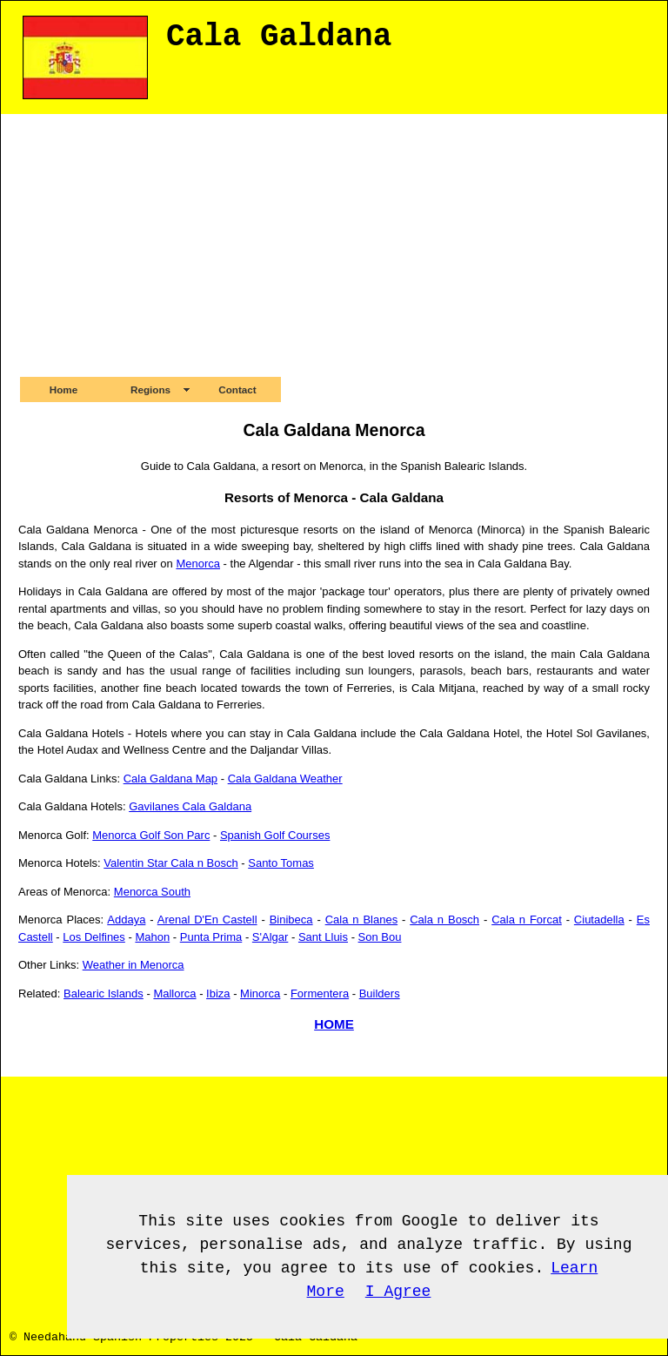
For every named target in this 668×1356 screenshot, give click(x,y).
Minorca (260, 993)
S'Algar (270, 936)
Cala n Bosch (444, 919)
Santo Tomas (281, 862)
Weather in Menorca (133, 964)
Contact (237, 389)
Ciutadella (599, 919)
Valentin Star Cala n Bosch (170, 862)
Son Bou (380, 936)
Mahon (152, 936)
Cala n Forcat (526, 919)
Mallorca (174, 993)
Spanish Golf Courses (275, 835)
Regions (150, 389)
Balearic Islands (103, 993)
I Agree (398, 1291)
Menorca (198, 563)
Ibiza (218, 993)
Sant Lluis (323, 936)
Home (63, 389)
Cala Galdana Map (170, 778)
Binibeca (291, 919)
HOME (334, 1024)
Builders (379, 993)
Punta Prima (211, 936)
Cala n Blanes (361, 919)
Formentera (320, 993)
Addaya (126, 919)
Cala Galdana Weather (285, 778)
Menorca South (152, 891)
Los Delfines (94, 936)
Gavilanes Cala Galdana (190, 806)
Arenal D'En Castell (207, 919)
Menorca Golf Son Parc (151, 835)
